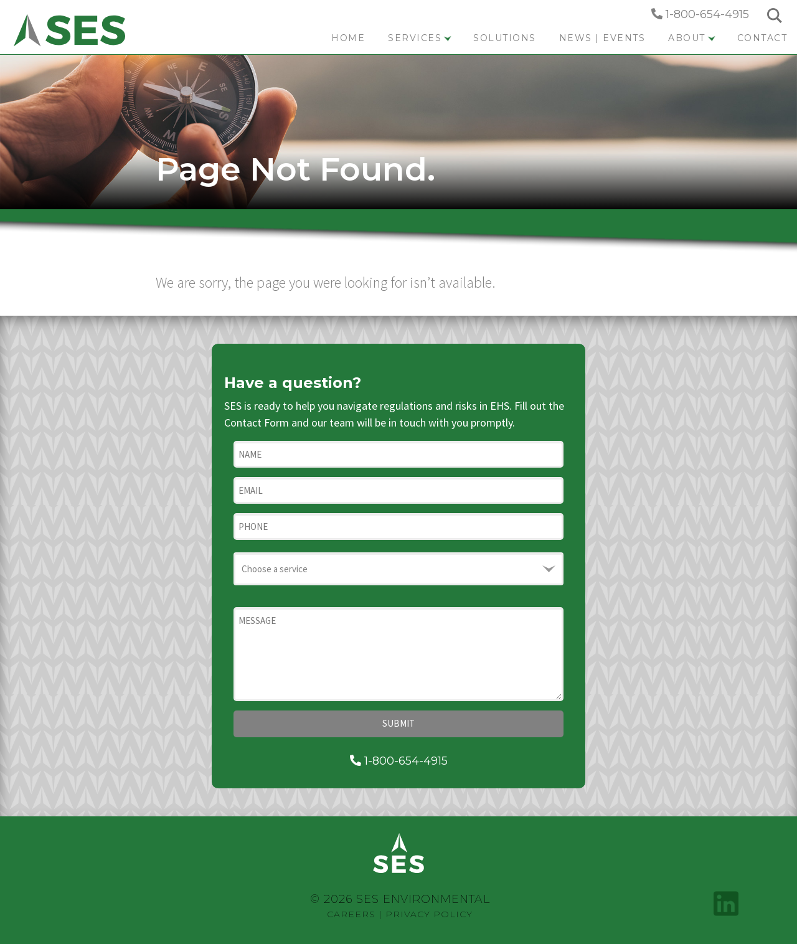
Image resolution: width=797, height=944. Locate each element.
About (691, 38)
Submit (398, 723)
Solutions (504, 38)
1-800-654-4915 (700, 14)
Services (419, 38)
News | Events (602, 38)
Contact (762, 38)
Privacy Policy (429, 914)
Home (348, 38)
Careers (351, 914)
